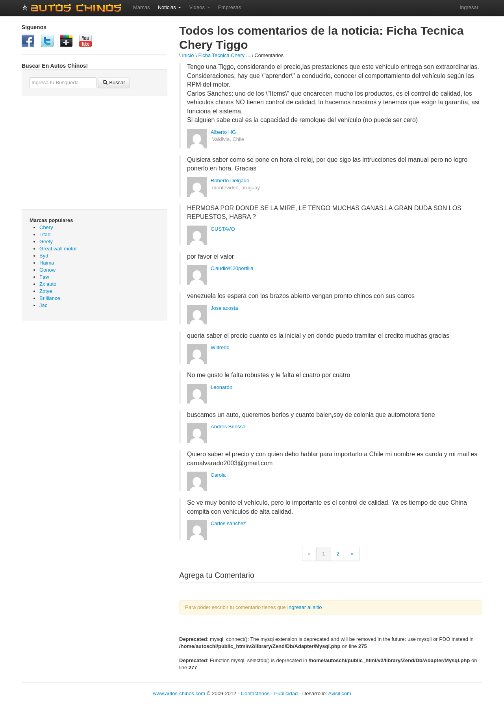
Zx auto (47, 284)
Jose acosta (224, 308)
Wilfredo (220, 347)
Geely (46, 241)
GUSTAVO (223, 229)
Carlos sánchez (228, 523)
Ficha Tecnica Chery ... (224, 55)
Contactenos (255, 693)
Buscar (113, 82)
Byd (43, 256)
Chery (46, 227)
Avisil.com (339, 693)
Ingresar (469, 7)
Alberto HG (223, 132)
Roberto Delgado (230, 180)
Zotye (45, 291)
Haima (46, 263)
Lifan (44, 234)
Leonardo (221, 387)
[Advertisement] (94, 383)
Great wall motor (58, 249)
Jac (43, 305)
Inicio (188, 55)
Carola (218, 475)
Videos (199, 7)
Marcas (141, 7)
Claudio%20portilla (232, 268)
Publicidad (286, 693)
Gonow (47, 270)
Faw (44, 277)
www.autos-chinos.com (179, 693)
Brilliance (49, 298)
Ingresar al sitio (304, 607)
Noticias (170, 7)
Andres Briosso (228, 426)
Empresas (229, 7)
